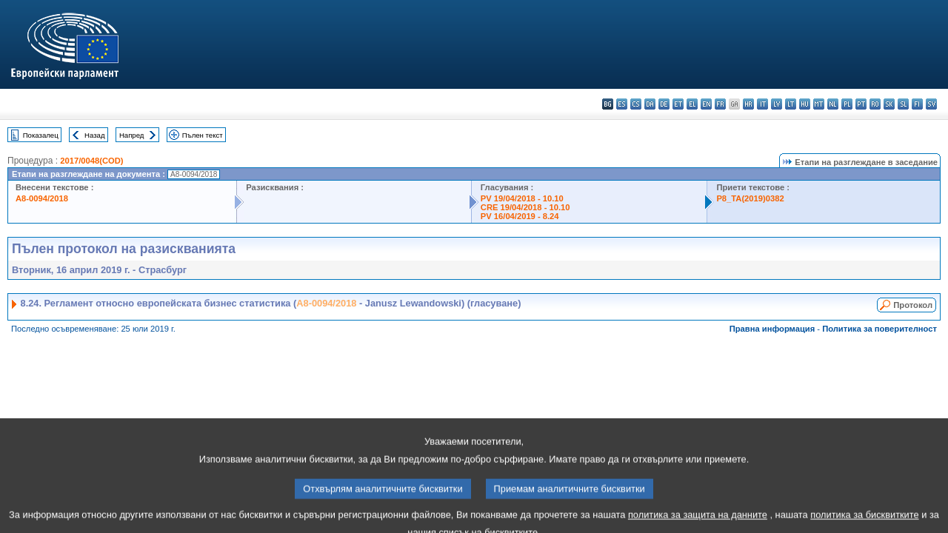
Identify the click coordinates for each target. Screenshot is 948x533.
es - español (621, 104)
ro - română (875, 104)
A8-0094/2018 (42, 198)
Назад (94, 135)
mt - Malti (818, 104)
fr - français (720, 104)
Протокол (912, 305)
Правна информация (772, 328)
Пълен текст (202, 135)
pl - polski (846, 104)
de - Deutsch (664, 104)
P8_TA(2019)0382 (750, 198)
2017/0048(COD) (91, 160)
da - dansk (649, 104)
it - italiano (762, 104)
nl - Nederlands (832, 104)
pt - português (861, 104)
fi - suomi (917, 104)
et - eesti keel (678, 104)
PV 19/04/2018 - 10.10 (522, 198)
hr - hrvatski (748, 104)
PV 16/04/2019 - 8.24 (520, 216)
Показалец (41, 135)
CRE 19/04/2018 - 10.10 (525, 207)
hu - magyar (804, 104)
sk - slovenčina (889, 104)
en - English (706, 104)
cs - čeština (635, 104)
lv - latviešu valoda (776, 104)
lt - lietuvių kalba (790, 104)
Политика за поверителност (879, 328)
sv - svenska (931, 104)
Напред (131, 135)
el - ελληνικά (692, 104)
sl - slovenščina (903, 104)
